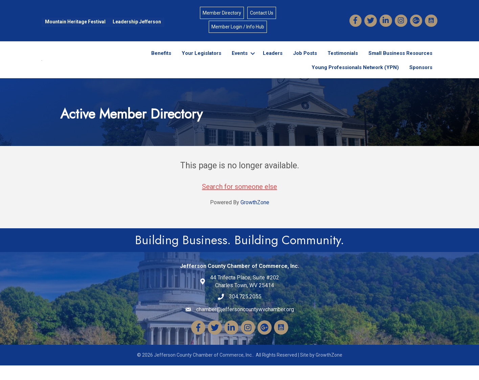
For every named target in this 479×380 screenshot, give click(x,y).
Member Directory (222, 13)
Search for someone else (239, 201)
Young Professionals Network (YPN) (355, 74)
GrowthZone (255, 217)
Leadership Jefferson (137, 21)
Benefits (161, 60)
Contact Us (261, 13)
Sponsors (420, 74)
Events (240, 60)
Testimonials (342, 60)
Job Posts (305, 60)
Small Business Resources (400, 60)
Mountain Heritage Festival (75, 21)
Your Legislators (201, 60)
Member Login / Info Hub (237, 26)
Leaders (272, 60)
